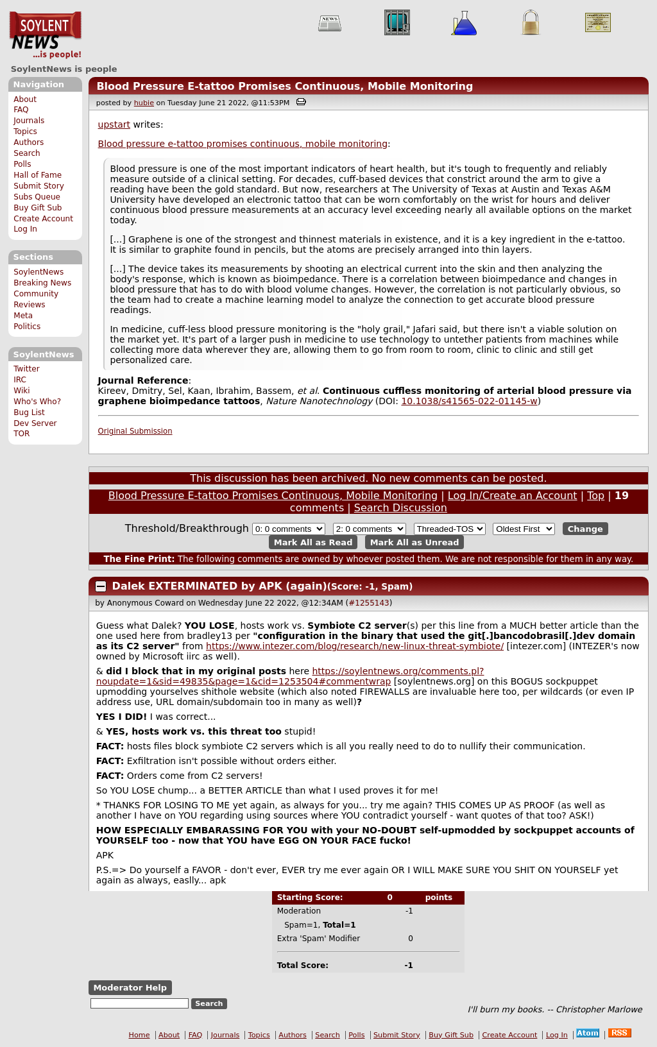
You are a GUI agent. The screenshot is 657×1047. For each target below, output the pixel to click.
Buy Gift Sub (37, 207)
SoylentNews (45, 35)
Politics (26, 326)
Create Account (43, 218)
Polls (22, 164)
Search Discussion (400, 508)
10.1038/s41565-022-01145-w (469, 401)
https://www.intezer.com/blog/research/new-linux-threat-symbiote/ (355, 646)
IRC (19, 379)
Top (595, 495)
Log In (25, 229)
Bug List (29, 412)
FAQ (20, 109)
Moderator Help (130, 987)
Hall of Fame (37, 175)
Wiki (21, 390)
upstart (114, 124)
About (25, 99)
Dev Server (34, 423)
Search (26, 153)
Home (139, 1035)
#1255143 (368, 603)
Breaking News (42, 282)
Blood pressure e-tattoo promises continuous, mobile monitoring (243, 144)
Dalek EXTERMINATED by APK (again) (219, 586)
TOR (21, 433)
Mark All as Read (313, 542)
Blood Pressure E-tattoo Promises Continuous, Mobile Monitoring (284, 86)
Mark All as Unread (414, 542)
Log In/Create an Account (512, 495)
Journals (28, 120)
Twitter (26, 368)
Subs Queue (36, 196)
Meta (23, 315)
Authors (28, 142)
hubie (144, 103)
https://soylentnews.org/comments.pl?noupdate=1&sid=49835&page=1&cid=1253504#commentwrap (290, 676)
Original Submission (135, 431)
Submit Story (38, 186)
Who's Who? (37, 401)
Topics (25, 131)
